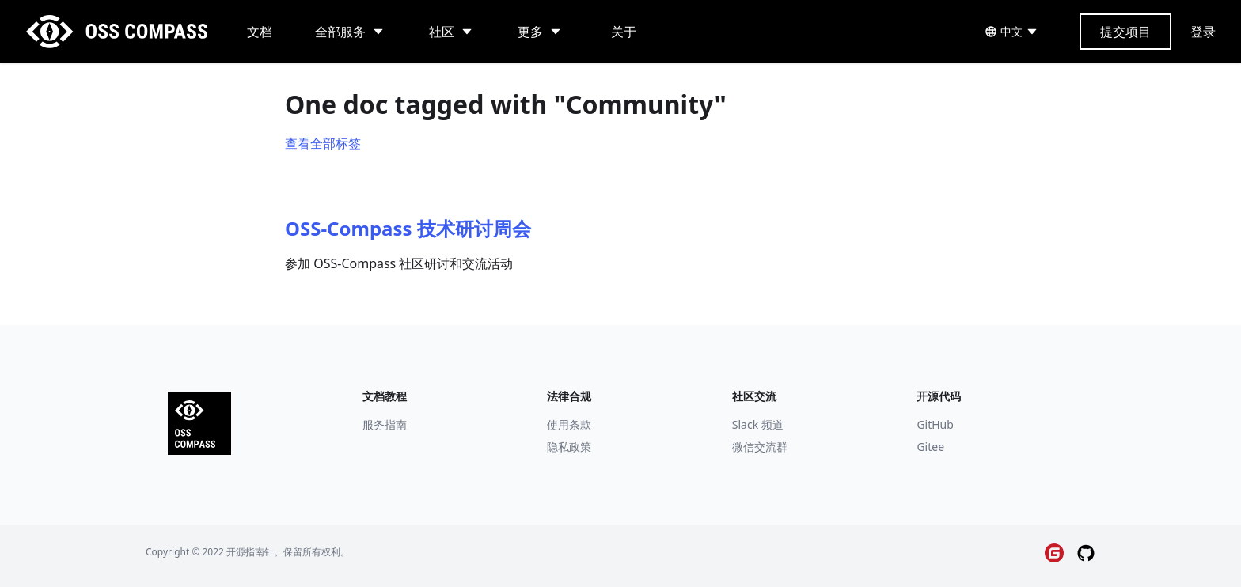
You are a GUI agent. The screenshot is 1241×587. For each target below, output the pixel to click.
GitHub (935, 424)
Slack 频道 (758, 424)
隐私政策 (569, 446)
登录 (1203, 31)
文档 (259, 31)
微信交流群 (759, 446)
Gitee (930, 446)
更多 (530, 31)
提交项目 (1125, 31)
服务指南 (384, 424)
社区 (441, 31)
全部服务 (340, 31)
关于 (623, 31)
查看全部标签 (323, 143)
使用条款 (569, 424)
